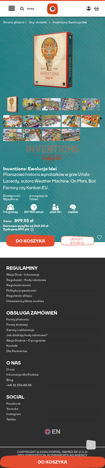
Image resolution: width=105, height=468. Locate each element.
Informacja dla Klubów (22, 375)
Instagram (13, 414)
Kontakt (12, 346)
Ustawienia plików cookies (25, 301)
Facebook (13, 404)
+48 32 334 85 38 (19, 385)
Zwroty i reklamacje (20, 330)
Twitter (11, 419)
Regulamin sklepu (19, 296)
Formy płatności (17, 319)
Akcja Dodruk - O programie (26, 340)
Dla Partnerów (16, 351)
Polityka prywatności (21, 290)
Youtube (12, 409)
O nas (10, 369)
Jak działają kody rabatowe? (26, 335)
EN (52, 432)
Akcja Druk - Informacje (23, 275)
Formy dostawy (17, 325)
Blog (9, 380)
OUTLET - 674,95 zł (77, 241)
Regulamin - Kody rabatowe (26, 280)
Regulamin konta (18, 285)
